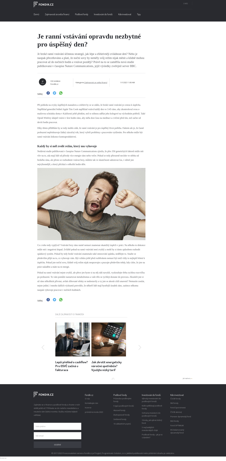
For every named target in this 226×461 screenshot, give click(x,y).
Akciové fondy (119, 410)
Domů (36, 14)
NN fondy (174, 403)
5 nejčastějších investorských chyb (150, 429)
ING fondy (174, 421)
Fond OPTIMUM (177, 425)
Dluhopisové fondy (121, 415)
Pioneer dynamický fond (180, 416)
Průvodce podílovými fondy (122, 400)
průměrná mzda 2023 (94, 412)
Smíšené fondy (119, 419)
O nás (185, 3)
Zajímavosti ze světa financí (57, 14)
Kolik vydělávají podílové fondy (152, 407)
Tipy (139, 14)
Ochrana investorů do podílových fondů (151, 414)
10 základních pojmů (122, 424)
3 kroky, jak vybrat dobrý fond (152, 421)
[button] (81, 15)
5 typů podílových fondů (123, 406)
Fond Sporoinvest (177, 407)
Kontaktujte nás (91, 403)
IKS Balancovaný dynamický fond (177, 431)
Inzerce (88, 407)
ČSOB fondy (175, 398)
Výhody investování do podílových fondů (151, 400)
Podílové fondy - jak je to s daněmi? (152, 436)
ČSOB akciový (176, 412)
